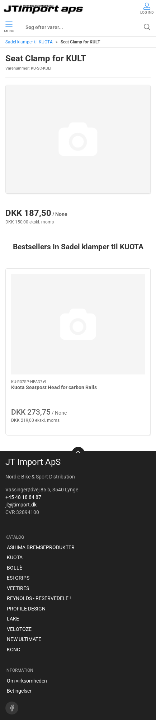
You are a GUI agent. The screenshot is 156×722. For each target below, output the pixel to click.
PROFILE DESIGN (26, 592)
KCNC (13, 633)
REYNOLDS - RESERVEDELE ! (39, 582)
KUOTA (15, 541)
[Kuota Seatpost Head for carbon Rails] (40, 296)
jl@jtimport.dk (21, 488)
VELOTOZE (19, 613)
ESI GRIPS (18, 562)
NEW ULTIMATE (24, 623)
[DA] (44, 9)
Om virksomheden (27, 664)
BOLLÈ (14, 552)
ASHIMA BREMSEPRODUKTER (41, 531)
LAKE (13, 603)
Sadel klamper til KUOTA (29, 41)
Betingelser (19, 675)
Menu (9, 27)
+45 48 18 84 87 (23, 481)
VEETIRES (18, 572)
